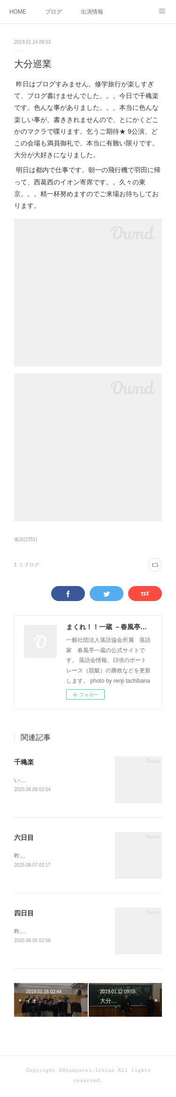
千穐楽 (24, 762)
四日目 (24, 914)
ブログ (53, 11)
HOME (17, 11)
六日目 (24, 838)
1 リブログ (26, 564)
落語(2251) (25, 539)
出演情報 (92, 11)
